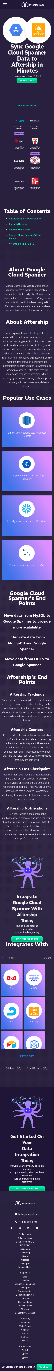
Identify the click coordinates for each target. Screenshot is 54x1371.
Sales (25, 1256)
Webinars (25, 1330)
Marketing (25, 1252)
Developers (25, 1263)
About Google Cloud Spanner (25, 218)
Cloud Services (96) (37, 1068)
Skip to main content (27, 106)
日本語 (25, 1354)
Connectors (25, 1249)
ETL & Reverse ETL (25, 1242)
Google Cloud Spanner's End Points (25, 237)
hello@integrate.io (26, 1214)
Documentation (25, 1291)
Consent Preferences (25, 1313)
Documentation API (25, 1295)
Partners (25, 1337)
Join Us (25, 1340)
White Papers (25, 1326)
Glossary (25, 1309)
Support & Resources (25, 1284)
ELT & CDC (25, 1245)
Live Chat (25, 1280)
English (25, 1350)
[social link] (12, 1228)
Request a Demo (27, 80)
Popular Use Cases (19, 229)
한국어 (25, 1357)
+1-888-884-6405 (26, 1221)
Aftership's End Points (21, 244)
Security (25, 1298)
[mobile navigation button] (5, 4)
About (25, 1333)
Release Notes (25, 1267)
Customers (25, 1322)
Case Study (19, 133)
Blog (25, 1276)
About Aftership (18, 224)
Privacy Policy (25, 1305)
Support (25, 1260)
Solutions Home (25, 1238)
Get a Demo (44, 1367)
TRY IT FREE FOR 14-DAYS (27, 939)
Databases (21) (13, 1068)
